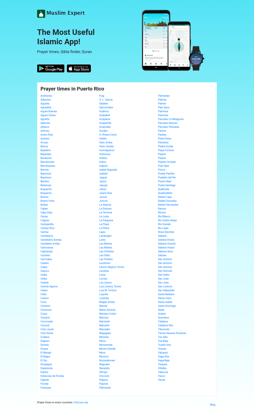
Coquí (43, 313)
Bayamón (45, 173)
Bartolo (44, 169)
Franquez (45, 387)
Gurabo (103, 130)
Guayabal (104, 115)
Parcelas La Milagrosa (171, 119)
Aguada (44, 103)
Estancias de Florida (52, 376)
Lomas (103, 278)
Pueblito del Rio (167, 177)
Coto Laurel (47, 329)
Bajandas (45, 154)
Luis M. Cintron (108, 290)
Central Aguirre (49, 286)
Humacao (104, 154)
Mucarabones (107, 360)
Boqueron (46, 193)
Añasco (44, 126)
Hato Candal (106, 146)
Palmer (162, 103)
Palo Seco (163, 107)
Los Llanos (105, 282)
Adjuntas (45, 99)
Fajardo (44, 379)
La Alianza (105, 204)
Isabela (103, 173)
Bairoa (44, 146)
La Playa (104, 224)
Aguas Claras (48, 115)
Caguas (44, 220)
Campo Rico (47, 228)
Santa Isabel (165, 302)
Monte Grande (107, 348)
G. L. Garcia (106, 99)
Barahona (46, 158)
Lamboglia (105, 235)
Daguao (44, 340)
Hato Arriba (105, 142)
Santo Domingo (167, 305)
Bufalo (44, 204)
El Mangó (45, 352)
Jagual (103, 177)
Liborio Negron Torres (111, 267)
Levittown (104, 263)
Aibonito (45, 123)
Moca (102, 340)
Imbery (103, 158)
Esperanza (46, 368)
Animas (44, 130)
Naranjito (104, 368)
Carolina (45, 255)
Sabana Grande (166, 243)
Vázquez (163, 352)
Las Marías (105, 247)
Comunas (46, 309)
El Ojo (43, 360)
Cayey (43, 267)
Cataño (44, 263)
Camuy (44, 232)
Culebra (44, 337)
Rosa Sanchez (166, 232)
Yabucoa (163, 372)
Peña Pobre (164, 138)
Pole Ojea (163, 165)
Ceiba (43, 274)
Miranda (104, 337)
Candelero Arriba (50, 243)
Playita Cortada (167, 161)
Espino (44, 372)
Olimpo (103, 372)
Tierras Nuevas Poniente (172, 333)
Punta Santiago (167, 185)
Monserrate (106, 344)
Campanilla (46, 224)
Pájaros (103, 379)
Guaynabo (105, 126)
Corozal (44, 325)
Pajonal (103, 383)
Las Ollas (104, 255)
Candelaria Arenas (51, 239)
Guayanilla (105, 123)
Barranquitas (47, 165)
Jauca (102, 181)
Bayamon (45, 177)
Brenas (44, 196)
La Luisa (104, 216)
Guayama (104, 119)
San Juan (163, 282)
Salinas (162, 255)
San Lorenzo (165, 286)
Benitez (44, 181)
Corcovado (46, 321)
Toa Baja (163, 340)
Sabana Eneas (166, 239)
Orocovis (104, 376)
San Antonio (165, 259)
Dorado (44, 344)
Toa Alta (162, 337)
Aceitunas (46, 95)
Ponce (161, 169)
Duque (44, 348)
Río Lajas (163, 228)
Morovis (104, 356)
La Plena (104, 228)
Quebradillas (165, 193)
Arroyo (44, 142)
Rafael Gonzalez (167, 200)
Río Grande (164, 224)
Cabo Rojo (46, 212)
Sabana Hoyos (166, 247)
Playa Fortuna (166, 150)
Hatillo (103, 138)
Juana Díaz (105, 193)
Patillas (162, 134)
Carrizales (46, 259)
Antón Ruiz (46, 134)
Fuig (101, 95)
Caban (44, 208)
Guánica (104, 111)
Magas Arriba (107, 302)
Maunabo (104, 329)
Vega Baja (163, 360)
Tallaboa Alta (165, 325)
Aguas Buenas (48, 111)
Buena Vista (47, 200)
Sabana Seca (165, 251)
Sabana (162, 235)
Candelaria (46, 235)
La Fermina (105, 212)
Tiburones (163, 329)
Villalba (162, 368)
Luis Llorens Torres (110, 286)
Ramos (162, 208)
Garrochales (106, 107)
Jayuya (103, 185)
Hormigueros (106, 150)
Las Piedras (106, 259)
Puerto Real (164, 181)
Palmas (162, 99)
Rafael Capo (165, 196)
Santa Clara (164, 298)
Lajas (102, 232)
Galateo (103, 103)
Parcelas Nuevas (167, 123)
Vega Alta (163, 356)
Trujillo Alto (164, 344)
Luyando (104, 298)
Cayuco (44, 270)
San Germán (165, 270)
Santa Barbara (166, 294)
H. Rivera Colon (108, 134)
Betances (45, 185)
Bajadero (45, 150)
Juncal (103, 196)
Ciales (44, 290)
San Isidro (163, 274)
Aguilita (44, 119)
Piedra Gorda (165, 146)
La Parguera (106, 220)
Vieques (162, 364)
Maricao (104, 317)
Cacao (44, 216)
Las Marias (105, 243)
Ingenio (103, 165)
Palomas (163, 111)
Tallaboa (163, 321)
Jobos (102, 189)
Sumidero (163, 317)
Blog (212, 404)
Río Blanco (164, 216)
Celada (44, 282)
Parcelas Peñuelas (168, 126)
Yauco (161, 376)
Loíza (102, 274)
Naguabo (104, 364)
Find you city (81, 402)
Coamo (44, 298)
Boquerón (46, 189)
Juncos (103, 200)
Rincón (162, 212)
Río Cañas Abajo (167, 220)
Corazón (45, 317)
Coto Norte (46, 333)
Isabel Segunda (108, 169)
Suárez (162, 313)
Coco (43, 302)
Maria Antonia (107, 309)
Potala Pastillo (166, 173)
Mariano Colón (107, 313)
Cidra (43, 294)
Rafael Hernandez (168, 204)
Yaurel (161, 379)
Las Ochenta (106, 251)
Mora (102, 352)
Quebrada (163, 189)
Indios (102, 161)
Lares (102, 239)
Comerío (45, 305)
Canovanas (46, 247)
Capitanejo (46, 251)
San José (163, 278)
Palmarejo (105, 387)
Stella (161, 309)
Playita (162, 154)
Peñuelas (163, 142)
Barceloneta (47, 161)
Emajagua (46, 364)
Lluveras (104, 270)
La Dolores (105, 208)
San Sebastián (166, 290)
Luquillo (103, 294)
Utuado (162, 348)
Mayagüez (105, 333)
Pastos (162, 130)
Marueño (104, 325)
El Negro (45, 356)
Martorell (104, 321)
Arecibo (44, 138)
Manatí (103, 305)
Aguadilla (45, 107)
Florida (44, 383)
